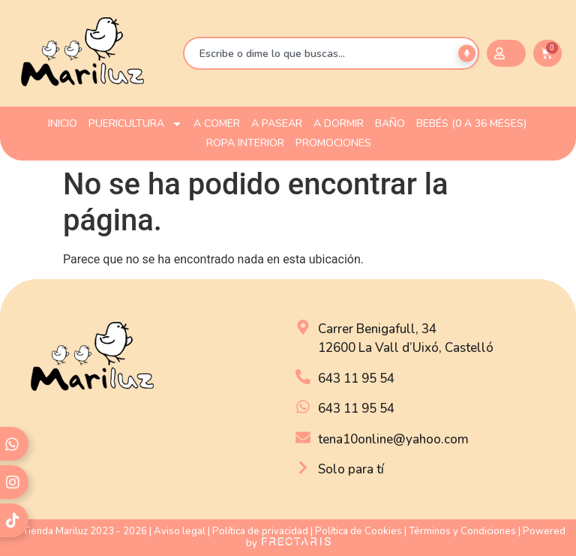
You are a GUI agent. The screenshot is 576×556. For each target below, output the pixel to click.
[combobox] (331, 53)
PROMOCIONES (333, 143)
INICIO (62, 123)
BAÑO (390, 123)
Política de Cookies (358, 531)
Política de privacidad (260, 531)
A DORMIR (339, 123)
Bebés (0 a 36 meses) (471, 123)
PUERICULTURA (135, 124)
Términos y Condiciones (462, 531)
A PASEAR (276, 123)
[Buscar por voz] (467, 53)
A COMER (217, 123)
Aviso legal (180, 531)
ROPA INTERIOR (245, 143)
